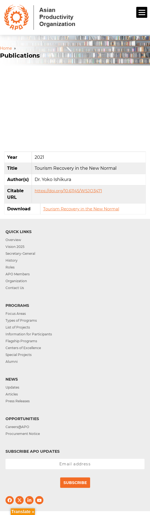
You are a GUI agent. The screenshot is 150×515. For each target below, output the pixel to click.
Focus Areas (15, 314)
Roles (10, 267)
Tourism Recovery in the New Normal (81, 208)
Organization (16, 281)
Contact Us (14, 288)
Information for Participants (28, 334)
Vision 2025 (14, 247)
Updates (12, 387)
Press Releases (17, 401)
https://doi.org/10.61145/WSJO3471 (68, 190)
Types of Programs (21, 320)
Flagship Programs (21, 341)
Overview (13, 240)
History (11, 260)
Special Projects (18, 355)
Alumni (11, 362)
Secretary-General (20, 253)
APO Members (17, 274)
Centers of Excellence (23, 348)
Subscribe (75, 482)
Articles (11, 394)
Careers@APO (17, 427)
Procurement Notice (22, 434)
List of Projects (17, 327)
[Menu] (141, 12)
